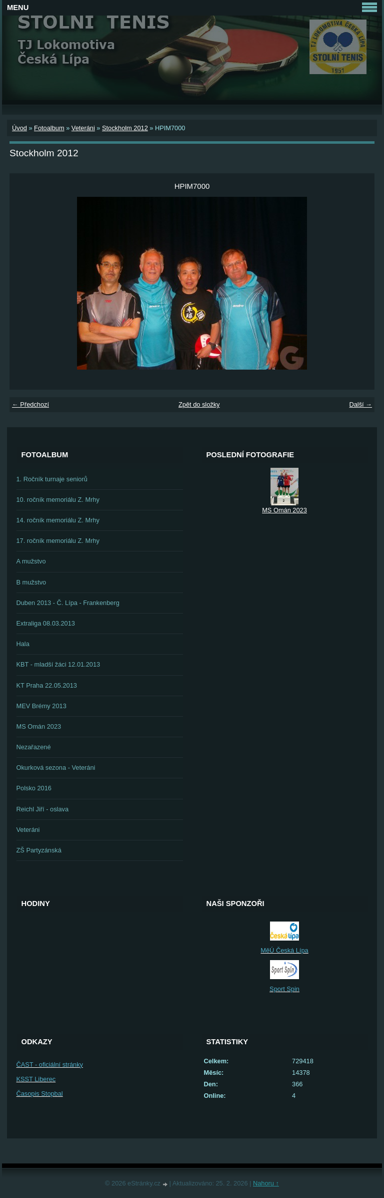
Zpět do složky (199, 404)
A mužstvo (31, 561)
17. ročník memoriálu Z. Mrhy (58, 540)
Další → (360, 404)
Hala (23, 644)
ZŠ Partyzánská (39, 850)
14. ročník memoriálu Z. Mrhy (58, 520)
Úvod (19, 128)
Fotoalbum (49, 128)
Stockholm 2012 (125, 128)
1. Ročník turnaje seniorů (52, 479)
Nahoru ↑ (266, 1183)
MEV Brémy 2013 (41, 706)
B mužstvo (31, 582)
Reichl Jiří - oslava (42, 809)
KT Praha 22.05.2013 (46, 685)
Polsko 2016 (34, 788)
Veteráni (83, 128)
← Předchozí (30, 404)
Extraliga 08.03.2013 (45, 623)
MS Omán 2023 (39, 726)
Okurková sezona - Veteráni (56, 767)
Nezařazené (33, 747)
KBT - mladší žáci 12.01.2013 (58, 664)
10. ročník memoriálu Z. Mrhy (58, 499)
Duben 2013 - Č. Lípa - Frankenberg (68, 603)
